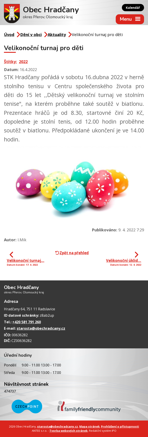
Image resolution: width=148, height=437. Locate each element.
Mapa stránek (89, 426)
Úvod (9, 34)
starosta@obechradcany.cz (41, 328)
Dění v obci (31, 34)
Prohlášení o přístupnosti (120, 426)
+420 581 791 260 (26, 322)
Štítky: (10, 61)
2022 (23, 61)
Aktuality (57, 34)
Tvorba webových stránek (68, 431)
